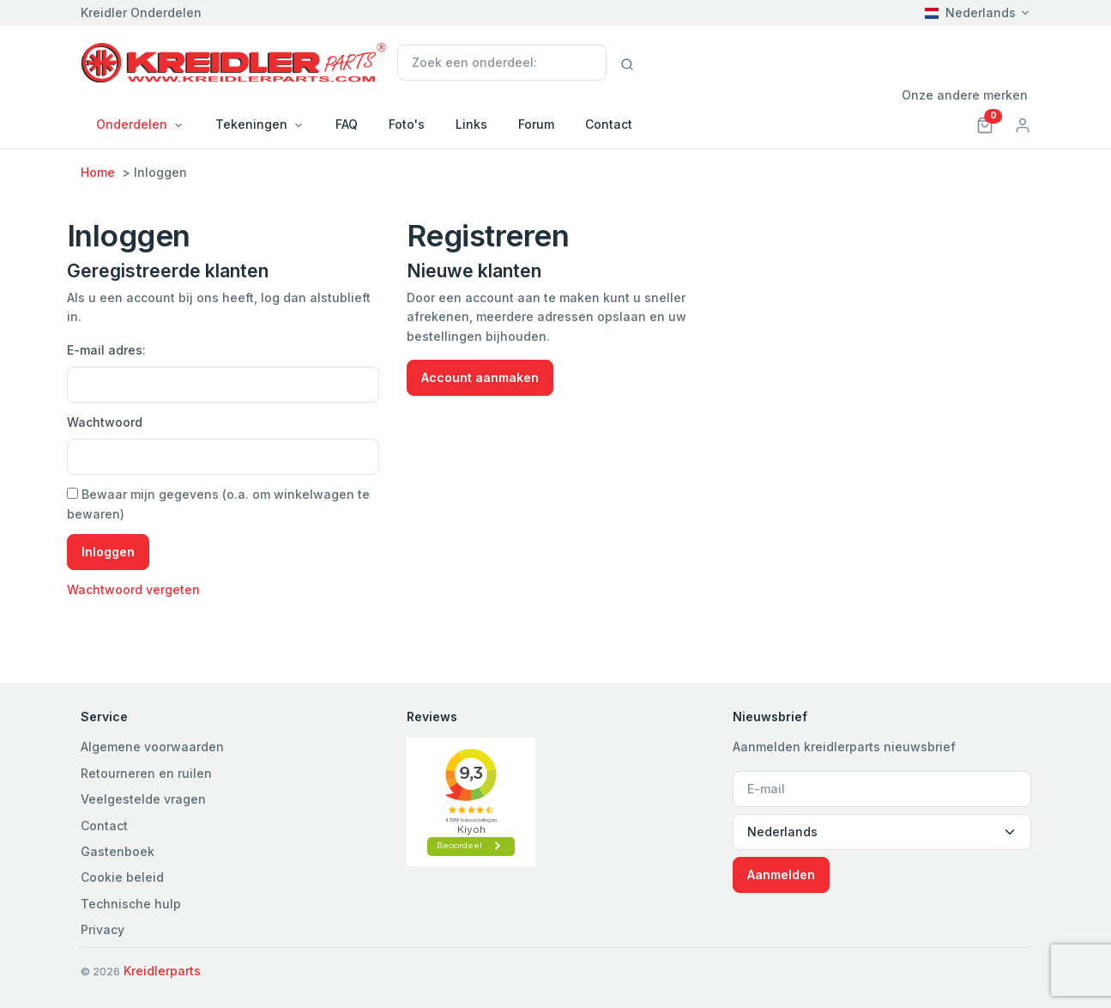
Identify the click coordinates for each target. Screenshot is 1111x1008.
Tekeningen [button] (251, 124)
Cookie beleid (122, 877)
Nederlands (970, 12)
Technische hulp (131, 903)
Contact (608, 124)
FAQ (346, 124)
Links (471, 124)
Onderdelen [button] (131, 124)
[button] (984, 124)
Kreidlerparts (162, 970)
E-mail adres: (106, 350)
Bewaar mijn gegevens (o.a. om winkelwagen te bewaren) (218, 503)
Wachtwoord (104, 422)
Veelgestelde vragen (143, 799)
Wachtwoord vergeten (133, 589)
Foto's (407, 124)
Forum (536, 124)
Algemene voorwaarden (152, 746)
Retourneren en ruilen (146, 773)
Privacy (102, 929)
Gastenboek (117, 851)
